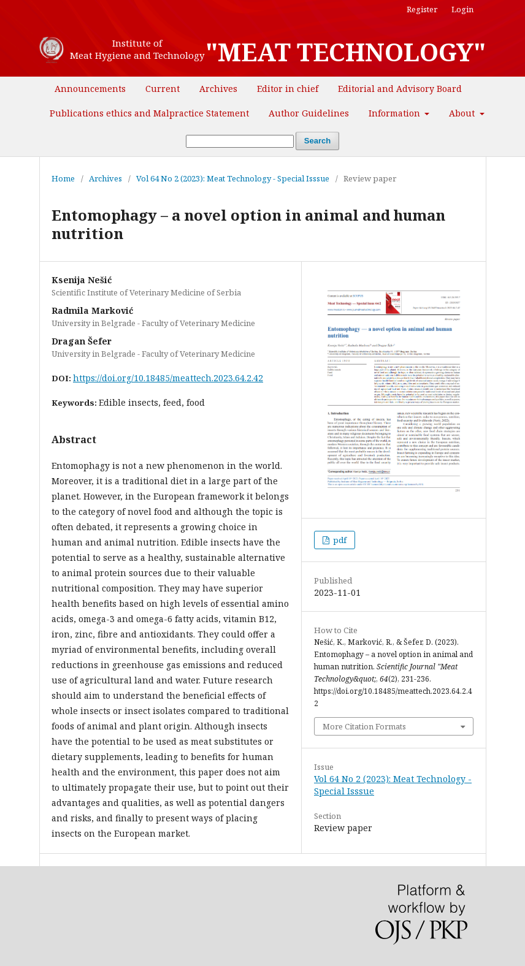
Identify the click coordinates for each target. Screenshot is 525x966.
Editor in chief (287, 88)
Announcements (90, 88)
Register (422, 9)
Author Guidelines (309, 113)
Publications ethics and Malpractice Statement (149, 113)
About (463, 113)
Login (462, 9)
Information (396, 113)
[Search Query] (240, 141)
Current (162, 88)
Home (63, 178)
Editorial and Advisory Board (400, 88)
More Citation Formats (364, 726)
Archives (218, 88)
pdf (339, 540)
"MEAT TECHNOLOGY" (345, 52)
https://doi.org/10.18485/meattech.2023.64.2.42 (168, 378)
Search (317, 140)
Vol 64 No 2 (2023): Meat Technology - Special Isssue (232, 178)
